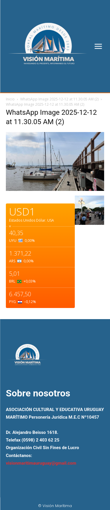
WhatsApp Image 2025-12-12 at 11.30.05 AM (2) (59, 99)
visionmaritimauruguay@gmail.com (41, 463)
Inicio (10, 99)
